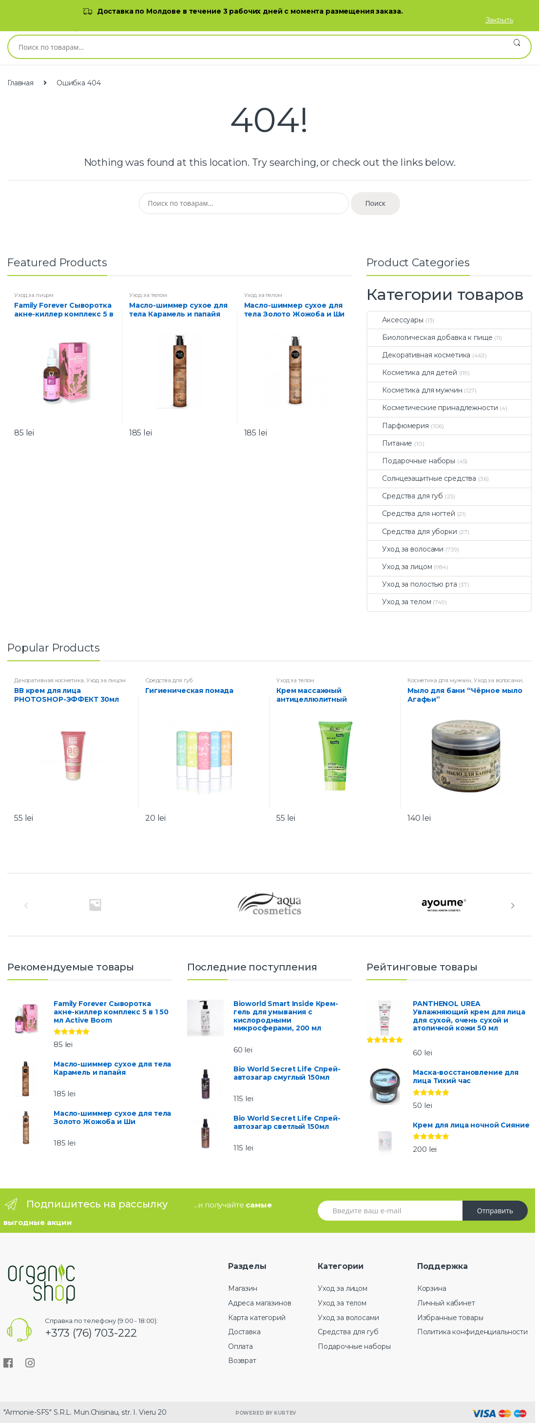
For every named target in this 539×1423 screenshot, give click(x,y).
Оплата (240, 1346)
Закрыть (499, 20)
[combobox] (255, 47)
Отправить (495, 1210)
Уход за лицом (34, 295)
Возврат (242, 1360)
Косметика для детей (412, 372)
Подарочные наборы (411, 460)
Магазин (242, 1288)
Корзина (431, 1288)
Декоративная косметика (418, 355)
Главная (20, 83)
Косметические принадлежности (432, 407)
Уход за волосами (405, 549)
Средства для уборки (412, 531)
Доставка (244, 1331)
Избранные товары (450, 1317)
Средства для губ (405, 496)
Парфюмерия (398, 425)
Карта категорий (257, 1317)
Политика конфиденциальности (472, 1331)
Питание (389, 443)
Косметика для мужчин (414, 390)
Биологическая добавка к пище (429, 337)
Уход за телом (148, 295)
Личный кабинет (446, 1303)
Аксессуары (395, 320)
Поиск (517, 47)
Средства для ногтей (411, 513)
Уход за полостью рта (412, 584)
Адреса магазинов (259, 1303)
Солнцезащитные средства (421, 478)
